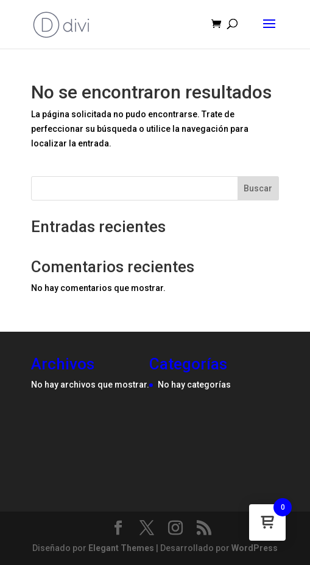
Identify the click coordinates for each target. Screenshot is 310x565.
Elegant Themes (121, 548)
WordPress (254, 548)
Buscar (258, 188)
